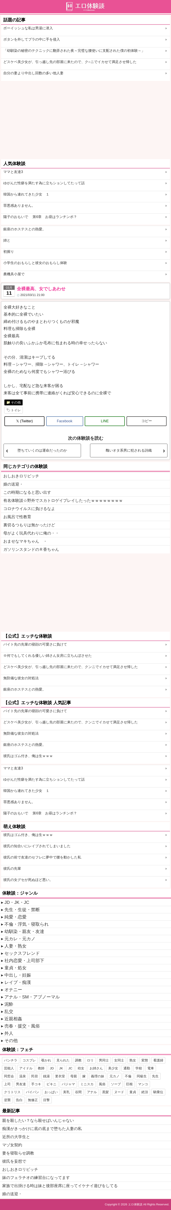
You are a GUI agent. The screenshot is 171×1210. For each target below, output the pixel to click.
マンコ (143, 1084)
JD (52, 1068)
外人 (8, 1033)
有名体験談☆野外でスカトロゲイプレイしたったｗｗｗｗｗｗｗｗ (63, 500)
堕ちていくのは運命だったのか (42, 450)
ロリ (90, 1060)
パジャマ (68, 1084)
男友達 (21, 1084)
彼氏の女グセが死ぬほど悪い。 (28, 880)
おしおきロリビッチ (21, 476)
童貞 (132, 1092)
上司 (7, 1084)
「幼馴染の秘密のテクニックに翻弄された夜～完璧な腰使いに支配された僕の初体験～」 (74, 50)
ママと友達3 (13, 172)
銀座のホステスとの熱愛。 (24, 229)
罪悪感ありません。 (19, 205)
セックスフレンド (22, 953)
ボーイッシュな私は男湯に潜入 (28, 28)
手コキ (36, 1084)
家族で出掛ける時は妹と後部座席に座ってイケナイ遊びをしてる (60, 1186)
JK (61, 1068)
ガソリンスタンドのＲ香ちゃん (31, 549)
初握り (8, 251)
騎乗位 (158, 1092)
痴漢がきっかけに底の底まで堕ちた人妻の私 (42, 1128)
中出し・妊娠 (17, 975)
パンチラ (10, 1060)
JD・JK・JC (16, 902)
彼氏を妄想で (14, 1161)
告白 (19, 1100)
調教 (78, 1060)
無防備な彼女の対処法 (21, 678)
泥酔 (8, 1004)
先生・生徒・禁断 (22, 909)
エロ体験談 (135, 1204)
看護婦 (158, 1060)
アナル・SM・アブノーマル (32, 996)
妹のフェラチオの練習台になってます (36, 1177)
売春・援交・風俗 (22, 1026)
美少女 (113, 1068)
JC (70, 1068)
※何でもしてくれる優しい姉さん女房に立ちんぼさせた (47, 655)
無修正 (33, 1100)
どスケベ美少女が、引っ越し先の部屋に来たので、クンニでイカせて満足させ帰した (70, 667)
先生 (155, 1076)
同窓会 (9, 1076)
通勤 (126, 1068)
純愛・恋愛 (15, 916)
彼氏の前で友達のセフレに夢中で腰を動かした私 (42, 857)
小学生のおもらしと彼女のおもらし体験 (35, 263)
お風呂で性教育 (17, 517)
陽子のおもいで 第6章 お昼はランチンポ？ (40, 217)
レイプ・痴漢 (17, 982)
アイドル (26, 1068)
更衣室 (60, 1076)
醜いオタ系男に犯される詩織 (129, 450)
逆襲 (7, 1100)
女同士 (119, 1060)
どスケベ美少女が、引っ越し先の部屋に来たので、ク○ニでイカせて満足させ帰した (69, 62)
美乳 (66, 1092)
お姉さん (96, 1068)
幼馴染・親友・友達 (24, 931)
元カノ (114, 1076)
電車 (150, 1068)
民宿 (34, 1076)
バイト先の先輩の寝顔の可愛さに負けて (35, 644)
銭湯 (46, 1076)
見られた (63, 1060)
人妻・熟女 (15, 946)
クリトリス (12, 1092)
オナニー (13, 989)
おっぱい (51, 1092)
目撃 (46, 1100)
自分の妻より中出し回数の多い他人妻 (33, 73)
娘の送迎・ (13, 484)
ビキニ (51, 1084)
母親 (73, 1076)
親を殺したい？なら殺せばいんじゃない (38, 1120)
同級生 (142, 1076)
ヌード (119, 1092)
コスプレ (29, 1060)
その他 (16, 402)
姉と (6, 240)
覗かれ (46, 1060)
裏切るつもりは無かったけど (29, 525)
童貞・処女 (15, 967)
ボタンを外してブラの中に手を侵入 (31, 39)
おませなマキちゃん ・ (25, 541)
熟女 (132, 1060)
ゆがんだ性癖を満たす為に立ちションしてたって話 (44, 183)
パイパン (32, 1092)
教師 (41, 1068)
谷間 (78, 1092)
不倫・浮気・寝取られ (26, 924)
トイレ (16, 410)
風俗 (102, 1084)
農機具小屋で (14, 274)
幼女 (81, 1068)
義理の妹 (97, 1076)
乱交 (8, 1011)
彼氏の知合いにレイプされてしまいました (37, 846)
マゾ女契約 (12, 1145)
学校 (138, 1068)
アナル (92, 1092)
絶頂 (144, 1092)
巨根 (129, 1084)
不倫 (128, 1076)
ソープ (116, 1084)
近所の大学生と (16, 1137)
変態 (144, 1060)
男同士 (104, 1060)
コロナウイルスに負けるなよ (29, 508)
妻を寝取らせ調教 (18, 1153)
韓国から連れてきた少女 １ (26, 194)
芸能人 (9, 1068)
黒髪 (105, 1092)
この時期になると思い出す (27, 492)
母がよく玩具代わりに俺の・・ (31, 533)
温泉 (22, 1076)
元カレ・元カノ (19, 938)
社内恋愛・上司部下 (24, 960)
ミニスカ (87, 1084)
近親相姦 (13, 1018)
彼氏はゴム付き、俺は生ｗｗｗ (28, 756)
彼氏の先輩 (12, 868)
